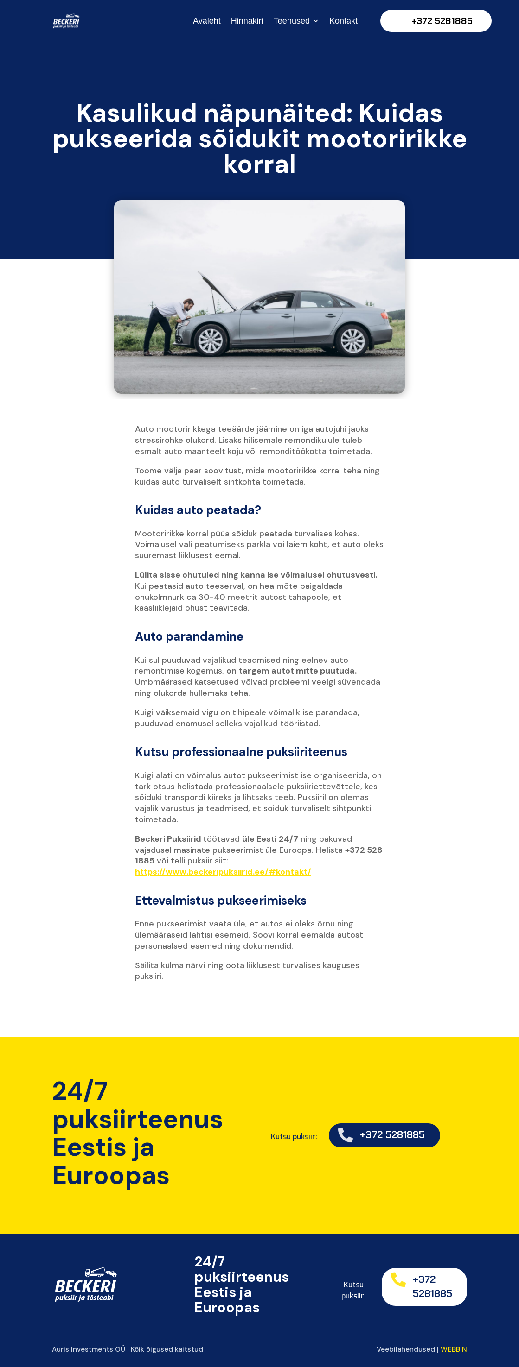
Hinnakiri (247, 20)
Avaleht (207, 20)
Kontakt (343, 20)
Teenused (292, 20)
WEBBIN (454, 1349)
